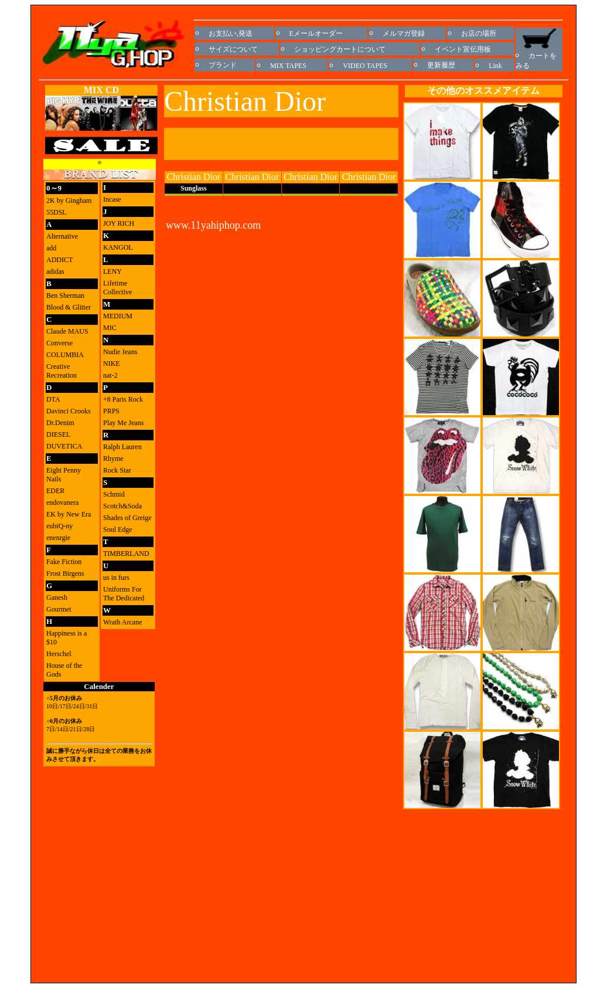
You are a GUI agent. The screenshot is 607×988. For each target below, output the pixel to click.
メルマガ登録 (404, 33)
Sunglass (193, 188)
